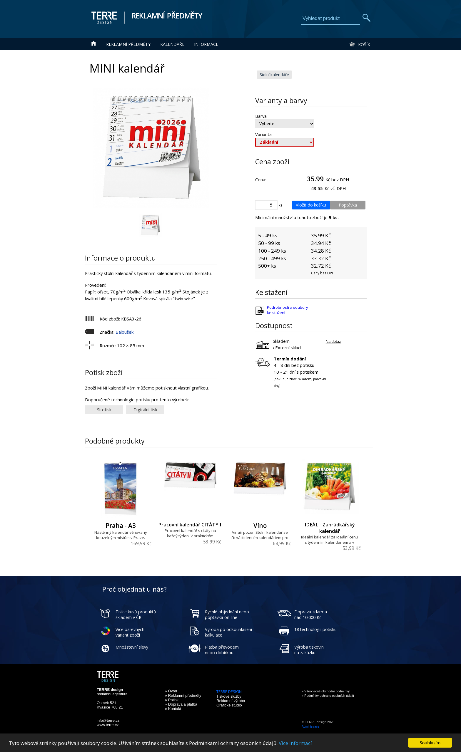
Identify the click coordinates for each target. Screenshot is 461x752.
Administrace (310, 726)
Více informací (295, 743)
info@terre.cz (108, 720)
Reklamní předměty (128, 44)
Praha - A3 (121, 525)
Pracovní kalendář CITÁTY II (190, 524)
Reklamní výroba (230, 701)
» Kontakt (173, 708)
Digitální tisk (145, 409)
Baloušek (124, 332)
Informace (206, 44)
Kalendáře (172, 44)
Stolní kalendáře (274, 74)
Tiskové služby (228, 696)
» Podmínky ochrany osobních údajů (328, 695)
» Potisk (171, 700)
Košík (359, 44)
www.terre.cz (107, 725)
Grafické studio (229, 705)
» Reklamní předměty (183, 695)
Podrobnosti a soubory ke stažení (287, 310)
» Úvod (171, 691)
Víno (260, 525)
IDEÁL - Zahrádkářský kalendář (330, 527)
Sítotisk (104, 409)
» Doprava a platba (181, 704)
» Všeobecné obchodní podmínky (326, 691)
